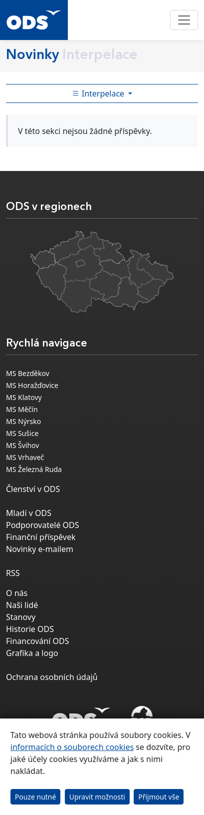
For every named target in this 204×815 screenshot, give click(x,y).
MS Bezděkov (27, 373)
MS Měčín (22, 409)
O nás (16, 593)
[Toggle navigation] (184, 20)
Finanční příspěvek (41, 537)
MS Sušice (22, 433)
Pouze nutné (35, 797)
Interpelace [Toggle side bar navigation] (99, 93)
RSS (13, 573)
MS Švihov (22, 445)
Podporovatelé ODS (42, 525)
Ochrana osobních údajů (52, 677)
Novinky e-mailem (39, 549)
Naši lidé (22, 605)
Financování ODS (37, 641)
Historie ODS (30, 629)
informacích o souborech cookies (72, 747)
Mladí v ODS (28, 513)
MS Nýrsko (23, 421)
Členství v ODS (33, 489)
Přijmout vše (158, 797)
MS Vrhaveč (25, 457)
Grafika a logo (32, 653)
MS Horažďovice (32, 385)
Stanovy (20, 617)
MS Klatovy (24, 397)
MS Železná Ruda (34, 469)
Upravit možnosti (97, 797)
